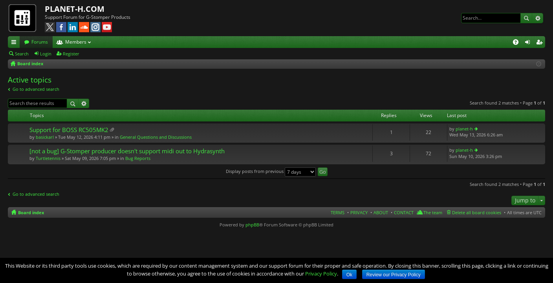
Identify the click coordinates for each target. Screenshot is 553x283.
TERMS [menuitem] (337, 212)
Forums (39, 42)
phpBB (252, 225)
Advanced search (537, 18)
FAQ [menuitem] (518, 43)
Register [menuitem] (541, 43)
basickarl (45, 137)
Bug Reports (137, 158)
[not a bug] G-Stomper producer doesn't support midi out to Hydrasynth (127, 151)
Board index (31, 212)
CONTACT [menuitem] (404, 212)
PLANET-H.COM (74, 9)
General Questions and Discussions (156, 137)
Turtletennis (48, 158)
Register (71, 54)
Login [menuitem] (529, 43)
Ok (349, 274)
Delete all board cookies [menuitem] (476, 212)
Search (526, 18)
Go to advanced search (36, 89)
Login (45, 54)
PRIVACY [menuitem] (359, 212)
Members (75, 42)
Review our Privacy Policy (393, 274)
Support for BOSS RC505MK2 (68, 130)
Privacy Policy (321, 273)
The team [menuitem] (432, 212)
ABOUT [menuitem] (381, 212)
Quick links (15, 43)
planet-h (464, 129)
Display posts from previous (271, 171)
